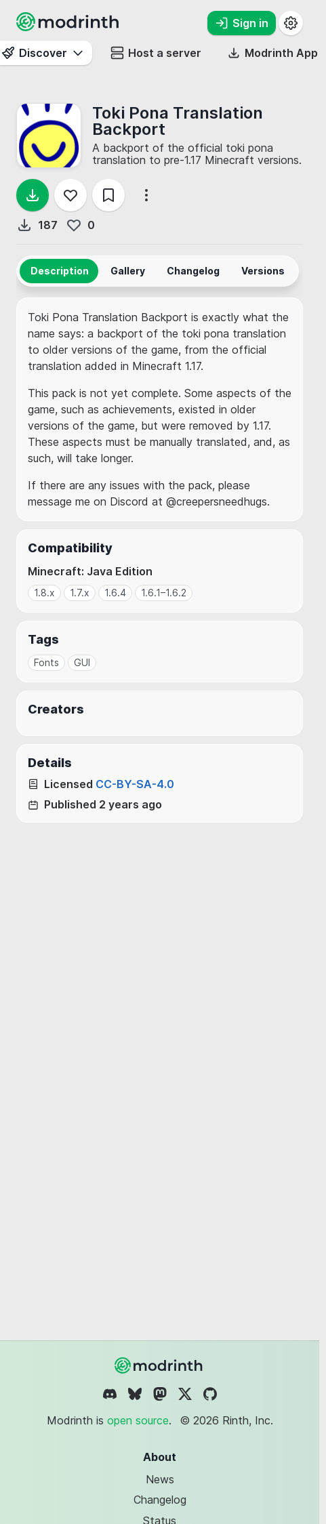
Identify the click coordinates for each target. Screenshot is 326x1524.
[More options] (146, 195)
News (160, 1479)
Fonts (46, 662)
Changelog (160, 1500)
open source (138, 1420)
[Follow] (70, 195)
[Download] (32, 195)
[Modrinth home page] (69, 27)
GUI (82, 662)
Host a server (155, 53)
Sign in (241, 23)
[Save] (108, 195)
